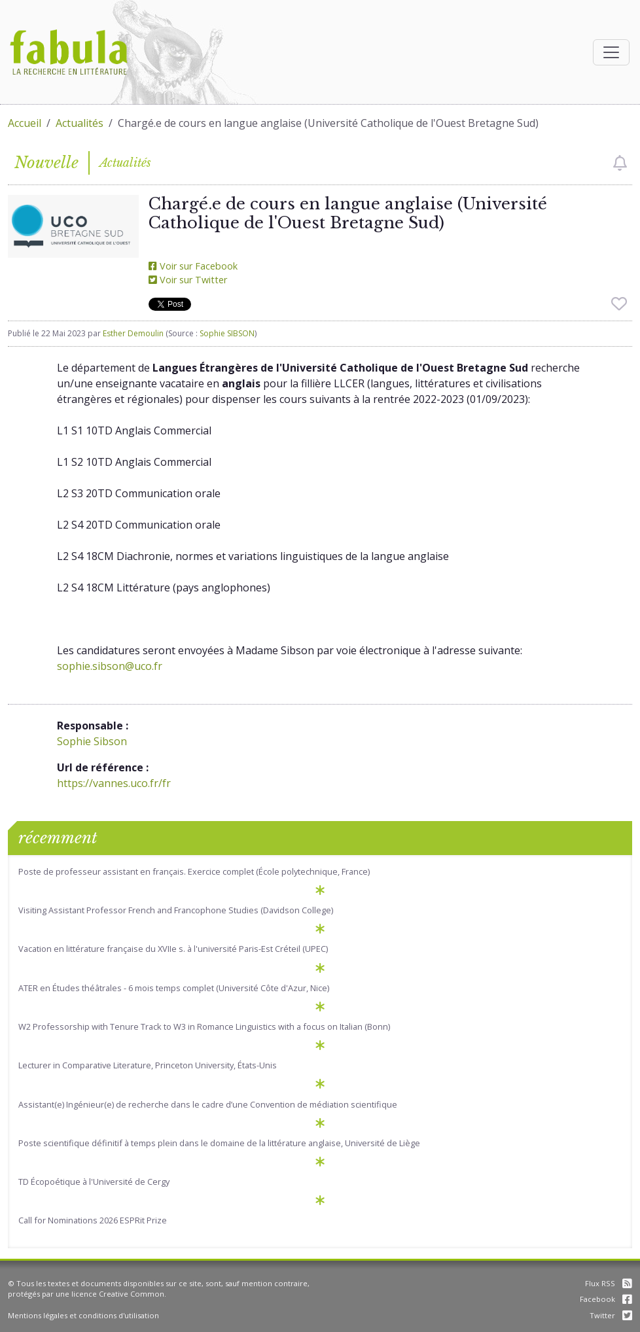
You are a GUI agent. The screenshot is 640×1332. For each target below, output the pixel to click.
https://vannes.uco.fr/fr (114, 783)
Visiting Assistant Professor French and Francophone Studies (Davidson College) (175, 910)
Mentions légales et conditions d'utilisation (83, 1315)
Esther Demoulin (133, 333)
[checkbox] (620, 163)
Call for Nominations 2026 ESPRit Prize (92, 1220)
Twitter (611, 1315)
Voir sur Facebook (193, 266)
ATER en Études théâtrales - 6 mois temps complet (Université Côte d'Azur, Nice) (173, 988)
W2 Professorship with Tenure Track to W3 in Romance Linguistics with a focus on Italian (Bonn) (204, 1026)
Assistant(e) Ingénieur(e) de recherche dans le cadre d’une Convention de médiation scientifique (207, 1104)
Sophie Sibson (92, 741)
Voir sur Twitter (188, 279)
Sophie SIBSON (227, 333)
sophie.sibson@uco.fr (109, 666)
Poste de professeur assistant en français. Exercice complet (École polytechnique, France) (194, 871)
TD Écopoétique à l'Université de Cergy (93, 1181)
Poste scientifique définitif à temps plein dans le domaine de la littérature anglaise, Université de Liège (219, 1143)
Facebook (606, 1299)
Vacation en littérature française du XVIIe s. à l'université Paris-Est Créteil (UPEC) (173, 949)
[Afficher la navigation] (611, 52)
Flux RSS (608, 1283)
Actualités (79, 123)
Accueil (24, 123)
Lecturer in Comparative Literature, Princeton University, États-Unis (147, 1065)
